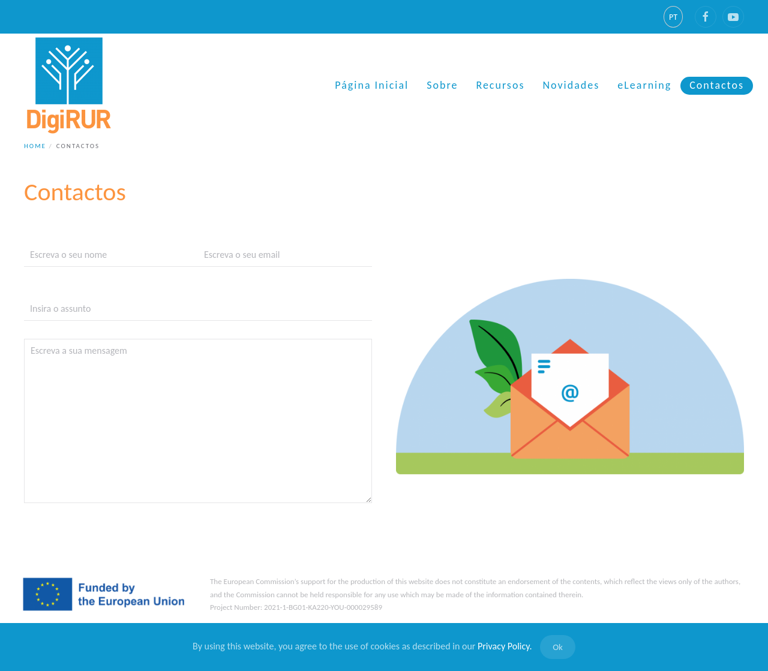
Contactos (716, 85)
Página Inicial (372, 85)
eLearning (644, 85)
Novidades (570, 85)
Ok (558, 647)
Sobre (442, 85)
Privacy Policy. (505, 646)
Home (35, 146)
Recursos (500, 85)
